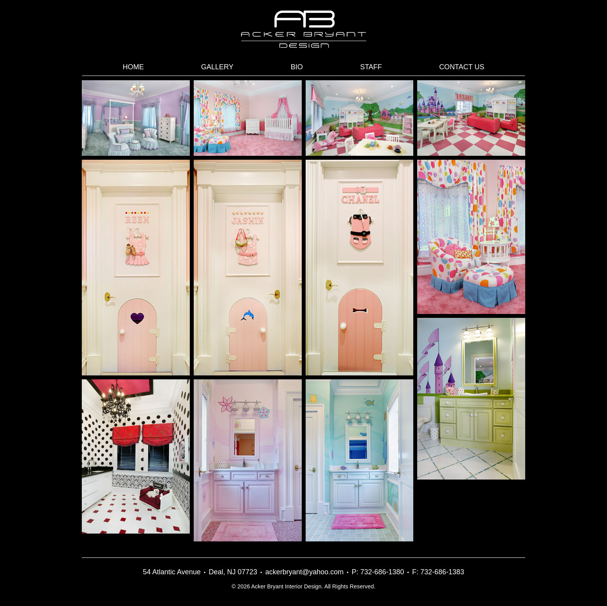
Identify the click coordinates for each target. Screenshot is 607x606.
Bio (297, 67)
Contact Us (461, 67)
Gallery (217, 67)
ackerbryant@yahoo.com (304, 572)
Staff (371, 67)
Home (133, 67)
